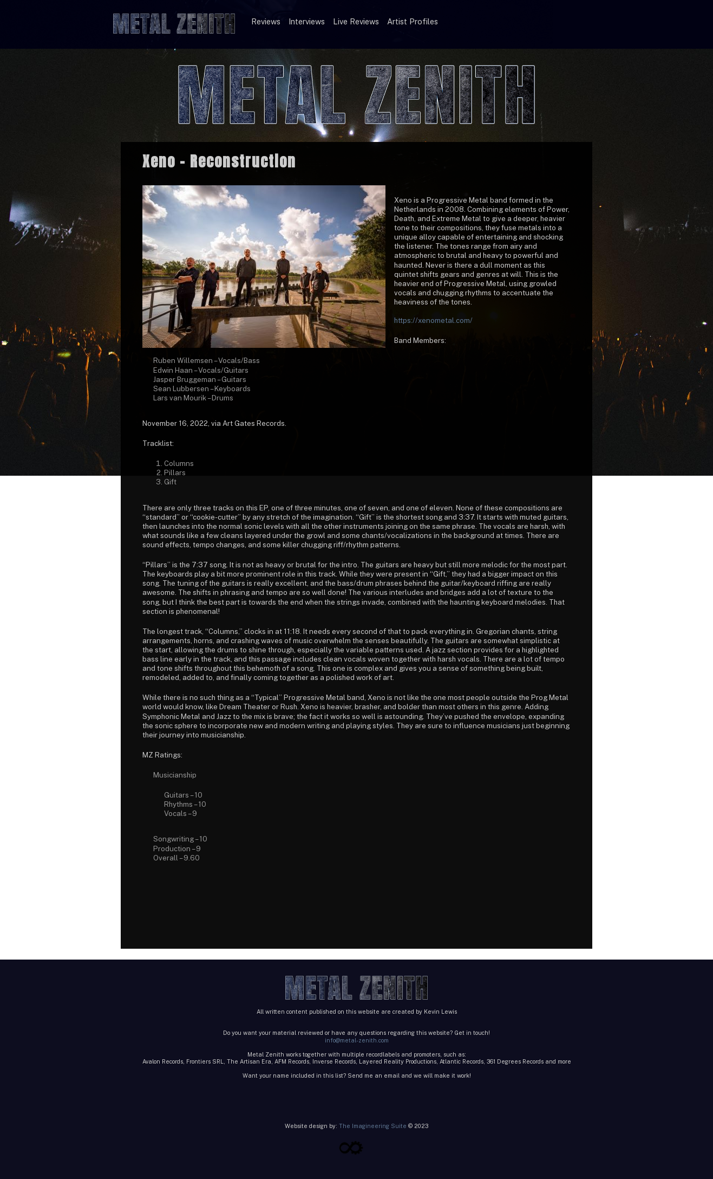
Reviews (265, 21)
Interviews (307, 21)
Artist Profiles (412, 21)
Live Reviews (356, 21)
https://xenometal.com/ (433, 320)
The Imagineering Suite (373, 1126)
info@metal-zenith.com (357, 1040)
